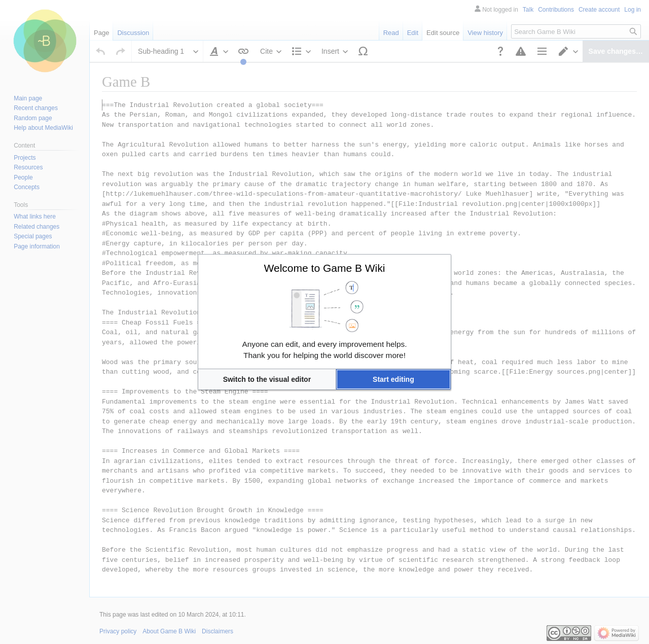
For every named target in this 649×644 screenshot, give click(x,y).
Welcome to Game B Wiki (324, 268)
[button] (267, 379)
